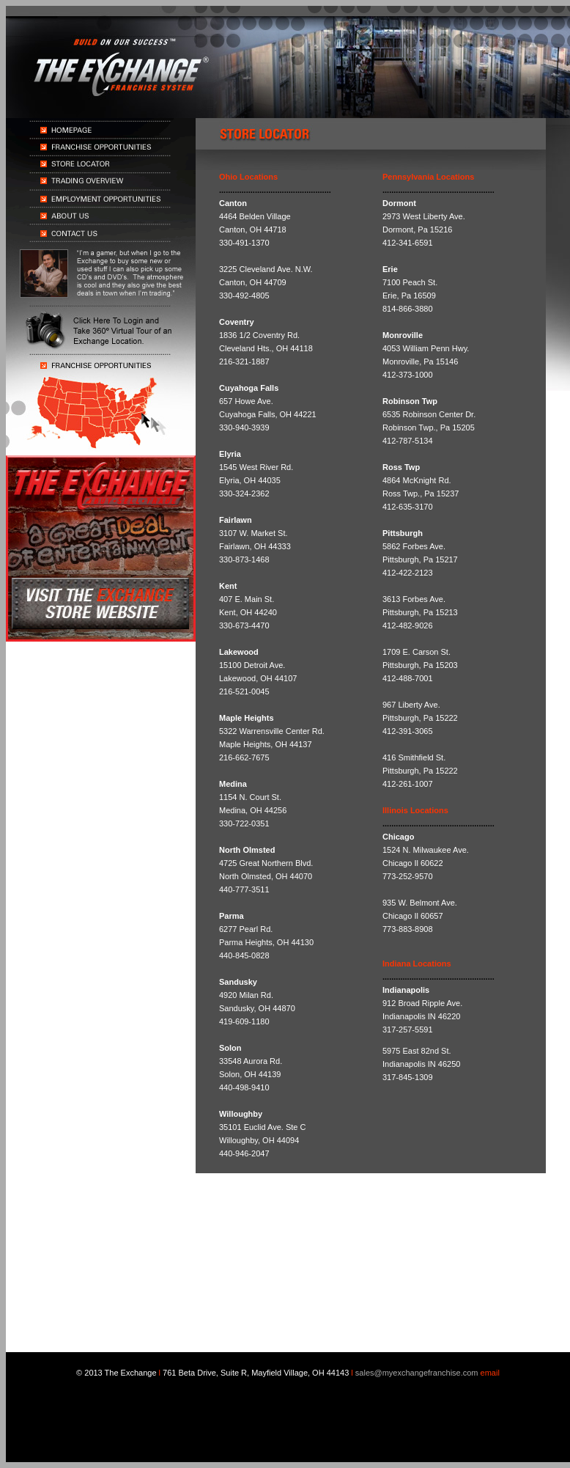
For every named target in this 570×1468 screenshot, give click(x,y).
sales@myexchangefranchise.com (416, 1372)
